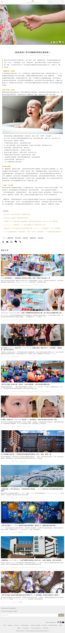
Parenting (33, 55)
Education (15, 285)
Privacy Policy (26, 628)
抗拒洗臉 (18, 238)
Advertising (45, 628)
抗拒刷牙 (25, 238)
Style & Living (39, 391)
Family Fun (30, 391)
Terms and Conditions (36, 628)
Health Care (26, 426)
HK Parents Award (53, 625)
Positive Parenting (43, 55)
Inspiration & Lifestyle (19, 391)
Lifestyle (41, 285)
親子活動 (20, 532)
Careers (18, 628)
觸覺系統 (33, 238)
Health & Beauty (17, 426)
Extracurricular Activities (28, 285)
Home (4, 625)
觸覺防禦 (10, 238)
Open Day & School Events (27, 567)
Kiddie (60, 625)
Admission (22, 461)
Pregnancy (10, 625)
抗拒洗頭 (40, 238)
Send (61, 615)
